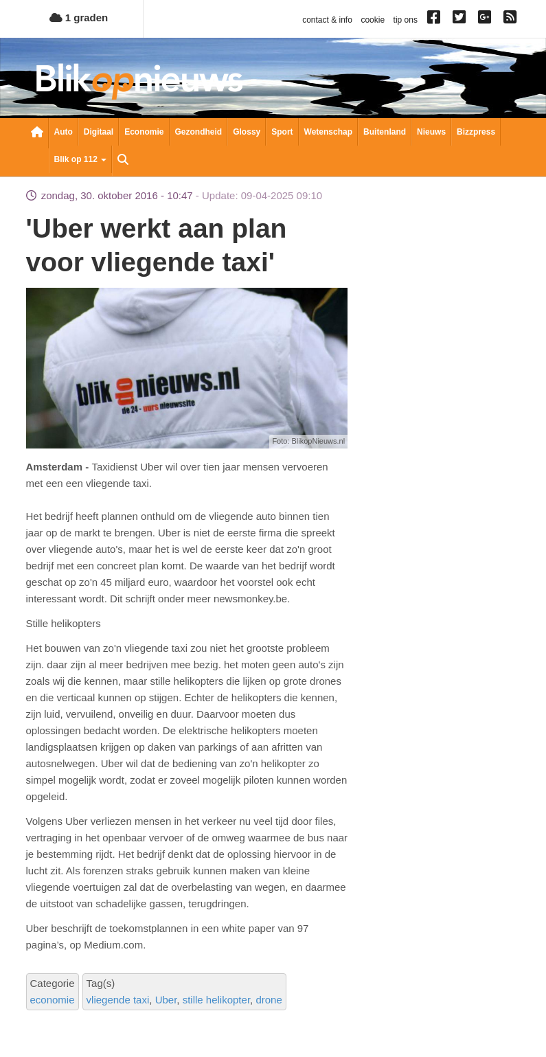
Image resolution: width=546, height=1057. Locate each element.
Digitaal (98, 132)
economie (52, 999)
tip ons (406, 20)
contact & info (327, 20)
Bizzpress (476, 132)
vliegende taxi (118, 999)
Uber (166, 999)
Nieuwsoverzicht (37, 133)
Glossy (246, 132)
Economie (143, 132)
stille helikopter (216, 999)
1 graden (79, 17)
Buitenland (384, 132)
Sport (282, 132)
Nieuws (431, 132)
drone (268, 999)
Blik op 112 (80, 159)
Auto (63, 132)
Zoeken (123, 161)
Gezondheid (199, 132)
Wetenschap (328, 132)
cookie (373, 20)
